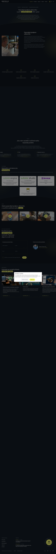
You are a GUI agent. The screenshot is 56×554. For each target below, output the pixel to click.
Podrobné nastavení (25, 279)
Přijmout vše (32, 279)
